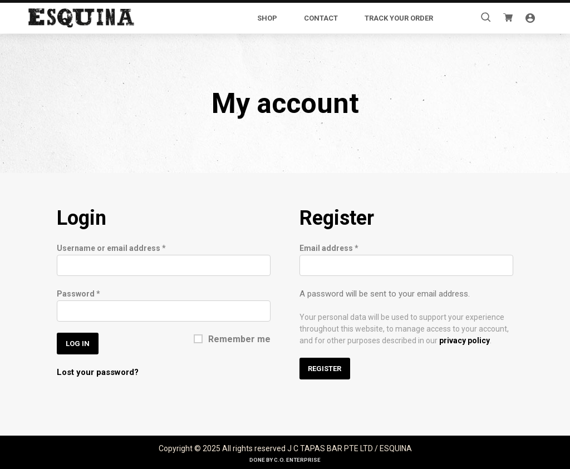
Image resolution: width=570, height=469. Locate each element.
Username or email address (111, 247)
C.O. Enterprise (297, 459)
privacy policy (464, 339)
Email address (328, 247)
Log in (78, 343)
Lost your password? (98, 372)
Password (78, 293)
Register (324, 368)
